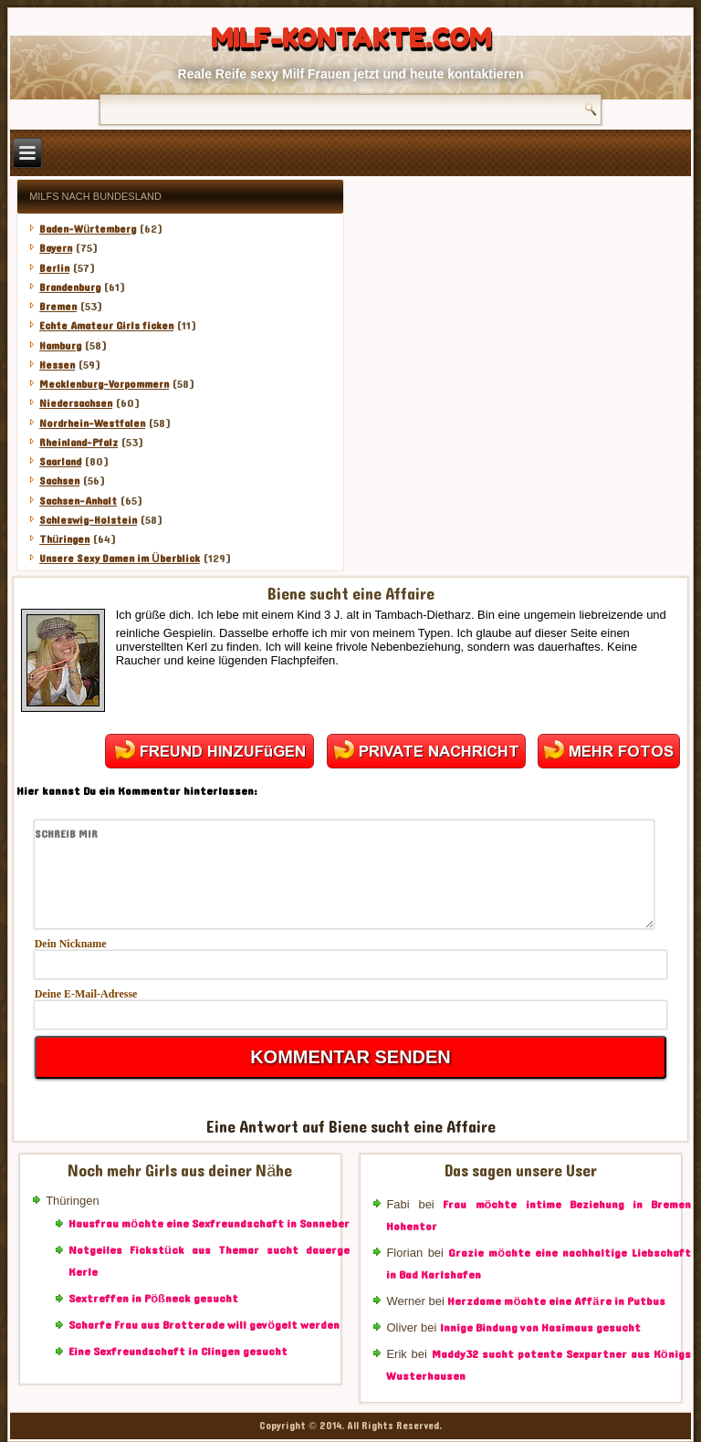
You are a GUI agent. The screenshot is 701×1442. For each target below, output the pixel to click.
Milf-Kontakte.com (351, 38)
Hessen (57, 365)
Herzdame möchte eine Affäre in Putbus (555, 1301)
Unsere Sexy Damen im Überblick (119, 559)
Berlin (54, 268)
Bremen (58, 307)
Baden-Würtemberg (87, 229)
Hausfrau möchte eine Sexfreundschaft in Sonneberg (212, 1224)
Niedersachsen (75, 403)
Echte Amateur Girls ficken (106, 326)
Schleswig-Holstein (88, 520)
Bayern (55, 248)
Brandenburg (69, 287)
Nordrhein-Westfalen (92, 423)
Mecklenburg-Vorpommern (104, 384)
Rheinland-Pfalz (78, 443)
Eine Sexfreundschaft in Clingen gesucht (178, 1352)
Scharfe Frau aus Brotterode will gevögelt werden (204, 1325)
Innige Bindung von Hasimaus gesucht (540, 1328)
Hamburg (60, 346)
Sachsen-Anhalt (78, 501)
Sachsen (59, 481)
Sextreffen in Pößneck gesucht (153, 1299)
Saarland (60, 462)
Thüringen (64, 539)
